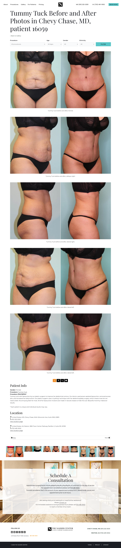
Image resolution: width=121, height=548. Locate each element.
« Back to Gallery (15, 36)
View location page (16, 421)
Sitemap (105, 544)
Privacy (97, 544)
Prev (13, 438)
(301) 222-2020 (105, 528)
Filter (103, 44)
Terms (90, 544)
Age (48, 40)
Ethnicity (82, 40)
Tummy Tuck (22, 392)
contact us (62, 502)
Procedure (13, 40)
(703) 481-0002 (105, 533)
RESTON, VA (95, 533)
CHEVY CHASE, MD (93, 528)
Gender (65, 40)
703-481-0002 (74, 488)
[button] (8, 452)
